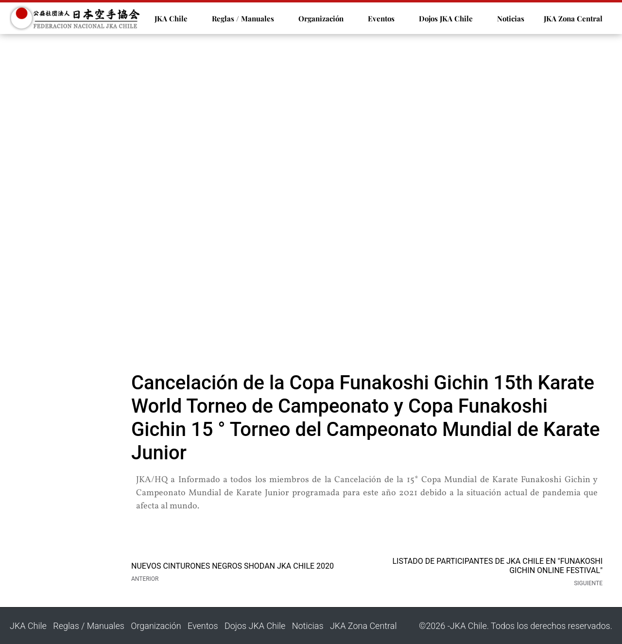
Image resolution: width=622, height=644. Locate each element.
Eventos (381, 18)
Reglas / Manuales (243, 18)
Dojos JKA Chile (446, 18)
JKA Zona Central (573, 18)
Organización (321, 18)
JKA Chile (171, 18)
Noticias (510, 18)
